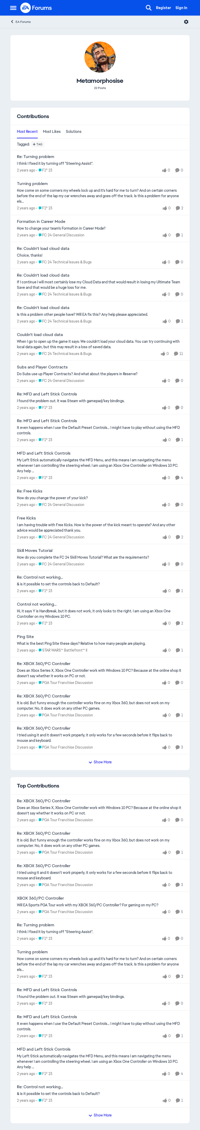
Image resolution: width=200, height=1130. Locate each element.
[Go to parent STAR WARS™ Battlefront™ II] (61, 650)
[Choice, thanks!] (100, 255)
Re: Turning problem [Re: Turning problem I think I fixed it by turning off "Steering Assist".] (35, 156)
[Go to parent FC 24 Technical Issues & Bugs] (64, 262)
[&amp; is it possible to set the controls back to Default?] (100, 584)
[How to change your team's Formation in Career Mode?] (100, 228)
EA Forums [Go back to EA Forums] (20, 21)
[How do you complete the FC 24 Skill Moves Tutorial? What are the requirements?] (100, 557)
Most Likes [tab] (52, 131)
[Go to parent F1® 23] (44, 170)
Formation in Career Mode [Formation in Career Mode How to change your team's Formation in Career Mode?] (41, 221)
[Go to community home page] (36, 8)
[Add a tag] (37, 144)
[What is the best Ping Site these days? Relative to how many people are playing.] (100, 643)
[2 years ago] (26, 170)
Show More (100, 762)
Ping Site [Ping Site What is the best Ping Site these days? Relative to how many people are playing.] (25, 636)
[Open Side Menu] (13, 8)
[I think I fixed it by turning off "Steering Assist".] (100, 163)
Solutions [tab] (74, 131)
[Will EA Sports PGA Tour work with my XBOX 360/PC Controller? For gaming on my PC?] (100, 905)
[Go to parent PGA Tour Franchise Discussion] (64, 683)
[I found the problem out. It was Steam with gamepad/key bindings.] (100, 400)
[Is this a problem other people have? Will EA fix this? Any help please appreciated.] (100, 314)
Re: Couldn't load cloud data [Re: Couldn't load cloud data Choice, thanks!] (43, 248)
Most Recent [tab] (27, 131)
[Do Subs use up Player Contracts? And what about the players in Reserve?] (100, 374)
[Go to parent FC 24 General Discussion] (60, 235)
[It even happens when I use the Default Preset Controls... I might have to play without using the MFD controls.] (100, 430)
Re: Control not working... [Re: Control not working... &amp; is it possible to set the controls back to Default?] (40, 577)
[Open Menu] (186, 21)
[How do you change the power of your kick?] (100, 498)
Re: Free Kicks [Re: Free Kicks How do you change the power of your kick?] (29, 491)
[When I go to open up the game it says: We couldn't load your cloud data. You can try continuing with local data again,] (100, 344)
